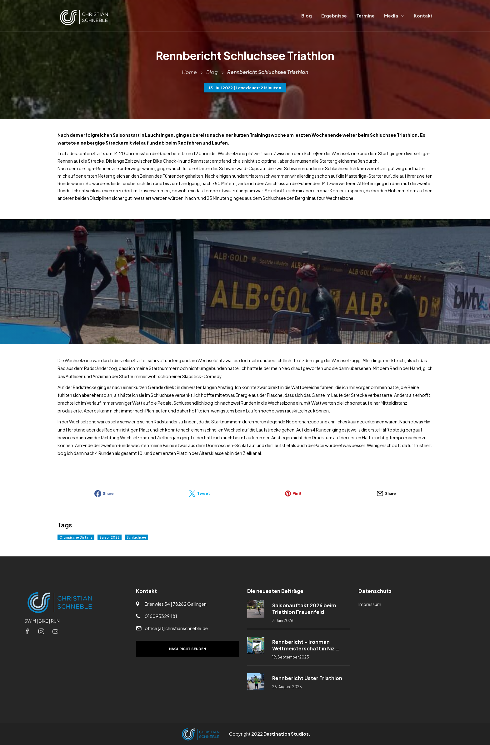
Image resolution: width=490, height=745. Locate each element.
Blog (306, 15)
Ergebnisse (334, 15)
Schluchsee (136, 537)
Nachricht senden (187, 649)
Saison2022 (109, 537)
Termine (365, 15)
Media (391, 15)
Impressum (369, 604)
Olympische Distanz (75, 537)
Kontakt (423, 15)
